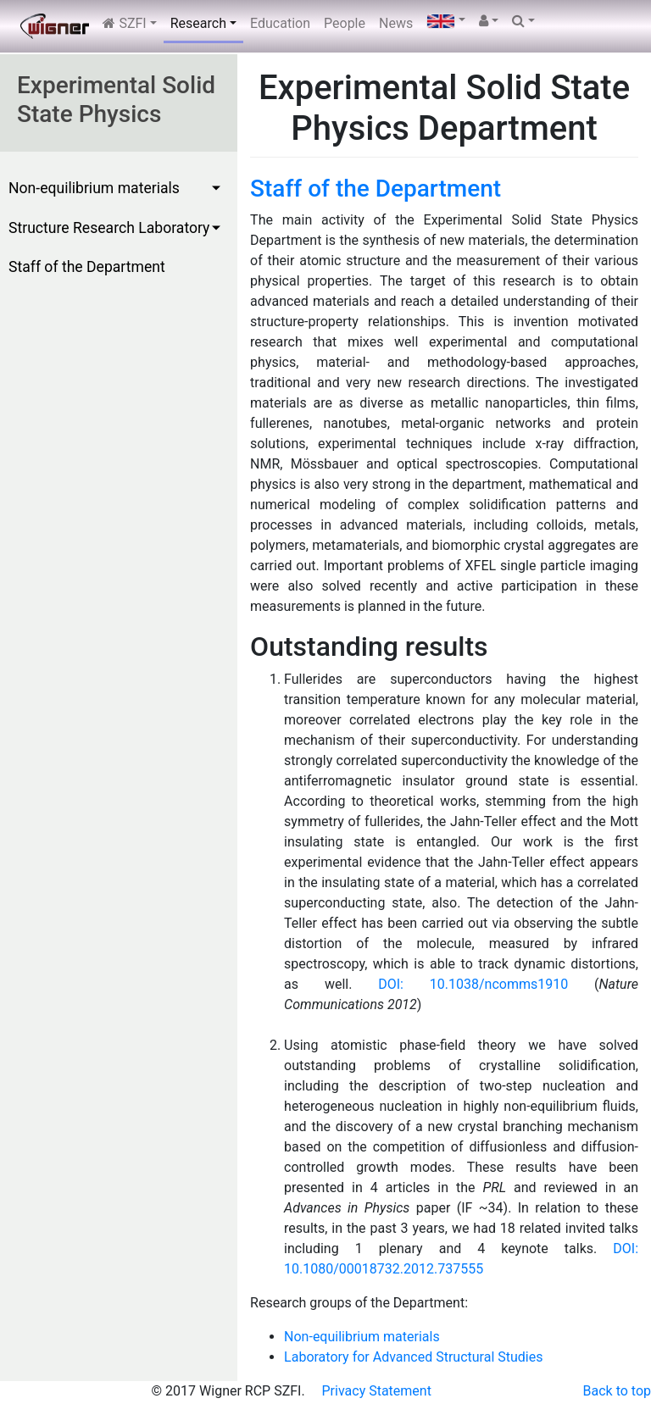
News (396, 23)
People (344, 23)
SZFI (124, 23)
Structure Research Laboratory (108, 227)
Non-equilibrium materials (94, 188)
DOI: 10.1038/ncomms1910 (473, 984)
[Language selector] (446, 21)
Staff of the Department (86, 266)
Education (280, 23)
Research (198, 23)
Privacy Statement (376, 1391)
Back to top (617, 1391)
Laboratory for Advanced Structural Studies (413, 1357)
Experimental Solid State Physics (116, 99)
